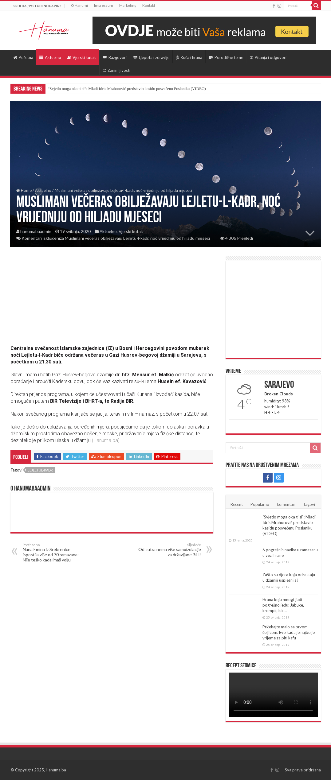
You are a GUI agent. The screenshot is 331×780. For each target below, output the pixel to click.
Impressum (103, 5)
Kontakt (148, 5)
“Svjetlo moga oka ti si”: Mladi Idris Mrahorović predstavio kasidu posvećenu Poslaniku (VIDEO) (127, 88)
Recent (237, 504)
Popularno (259, 504)
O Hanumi (79, 5)
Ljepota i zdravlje (151, 57)
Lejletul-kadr (40, 470)
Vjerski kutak (81, 57)
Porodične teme (226, 57)
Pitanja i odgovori (268, 57)
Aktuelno (50, 57)
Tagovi (309, 504)
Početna (23, 57)
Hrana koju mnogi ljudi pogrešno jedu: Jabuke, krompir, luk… (283, 605)
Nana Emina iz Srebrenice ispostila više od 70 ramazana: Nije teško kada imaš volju (54, 552)
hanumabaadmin (35, 231)
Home (24, 190)
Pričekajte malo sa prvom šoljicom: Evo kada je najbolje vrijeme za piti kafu (288, 632)
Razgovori (115, 57)
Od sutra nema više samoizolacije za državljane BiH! (169, 550)
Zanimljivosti (116, 70)
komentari (286, 504)
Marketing (127, 5)
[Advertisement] (111, 299)
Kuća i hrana (189, 57)
